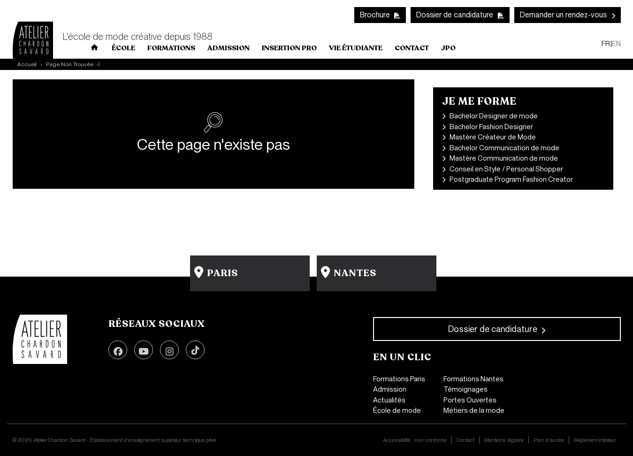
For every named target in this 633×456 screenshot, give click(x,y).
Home (95, 49)
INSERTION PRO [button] (289, 48)
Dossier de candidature (454, 14)
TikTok (195, 349)
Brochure (375, 14)
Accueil (27, 64)
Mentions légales (504, 440)
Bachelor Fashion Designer (491, 127)
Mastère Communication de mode (504, 158)
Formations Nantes (473, 379)
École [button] (123, 48)
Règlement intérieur (595, 440)
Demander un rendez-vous (563, 14)
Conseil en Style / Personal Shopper (506, 169)
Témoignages (465, 389)
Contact (412, 48)
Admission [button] (228, 48)
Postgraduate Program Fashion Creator (511, 179)
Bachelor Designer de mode (494, 116)
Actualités (389, 400)
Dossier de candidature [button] (492, 329)
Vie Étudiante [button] (355, 48)
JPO (448, 48)
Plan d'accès (549, 440)
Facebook (117, 349)
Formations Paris (399, 379)
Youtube (143, 349)
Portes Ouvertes (469, 400)
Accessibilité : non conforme (415, 440)
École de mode (397, 410)
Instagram (169, 349)
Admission (389, 389)
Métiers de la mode (473, 410)
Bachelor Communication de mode (504, 148)
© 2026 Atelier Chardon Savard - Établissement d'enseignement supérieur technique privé (114, 440)
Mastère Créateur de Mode (493, 137)
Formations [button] (171, 48)
